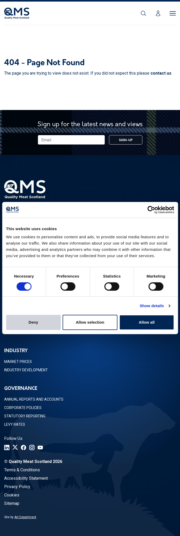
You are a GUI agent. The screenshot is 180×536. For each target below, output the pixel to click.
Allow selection (90, 322)
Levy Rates (14, 424)
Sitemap (11, 503)
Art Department (25, 517)
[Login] (158, 13)
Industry (16, 351)
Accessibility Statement (26, 478)
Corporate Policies (23, 408)
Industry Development (26, 370)
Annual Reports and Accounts (33, 399)
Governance (20, 388)
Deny (33, 322)
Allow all (147, 322)
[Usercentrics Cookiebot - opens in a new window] (151, 210)
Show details (152, 305)
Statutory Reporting (24, 416)
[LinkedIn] (6, 447)
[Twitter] (15, 447)
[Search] (143, 13)
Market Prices (18, 362)
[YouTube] (40, 447)
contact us (160, 73)
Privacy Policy (17, 486)
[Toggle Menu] (172, 13)
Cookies (11, 495)
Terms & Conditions (22, 469)
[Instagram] (31, 447)
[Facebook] (23, 447)
